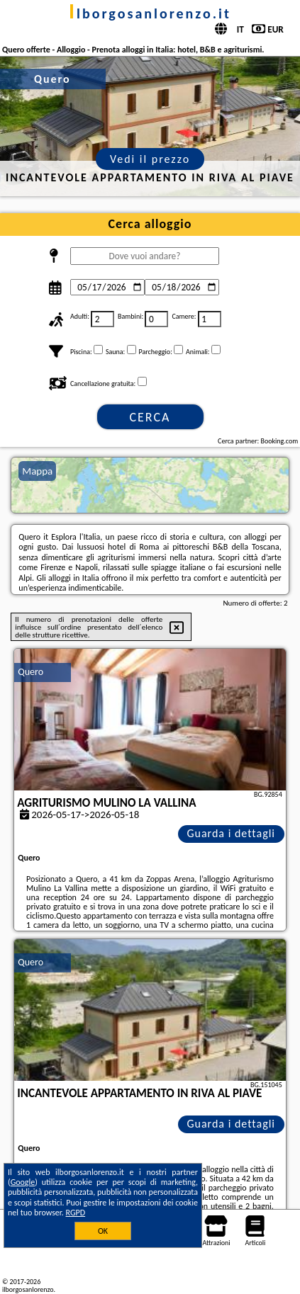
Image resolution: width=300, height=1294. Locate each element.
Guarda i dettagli (231, 833)
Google (23, 1182)
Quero (30, 672)
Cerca (149, 417)
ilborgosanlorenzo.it (150, 13)
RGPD (76, 1213)
